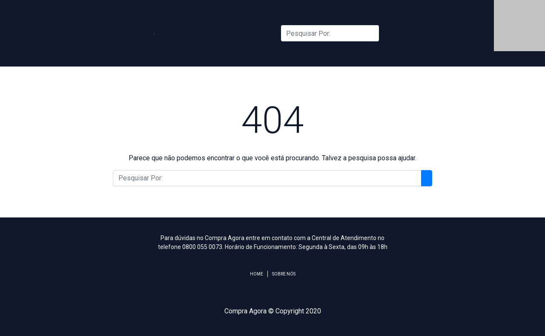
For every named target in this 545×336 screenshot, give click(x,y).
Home (256, 274)
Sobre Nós (283, 274)
